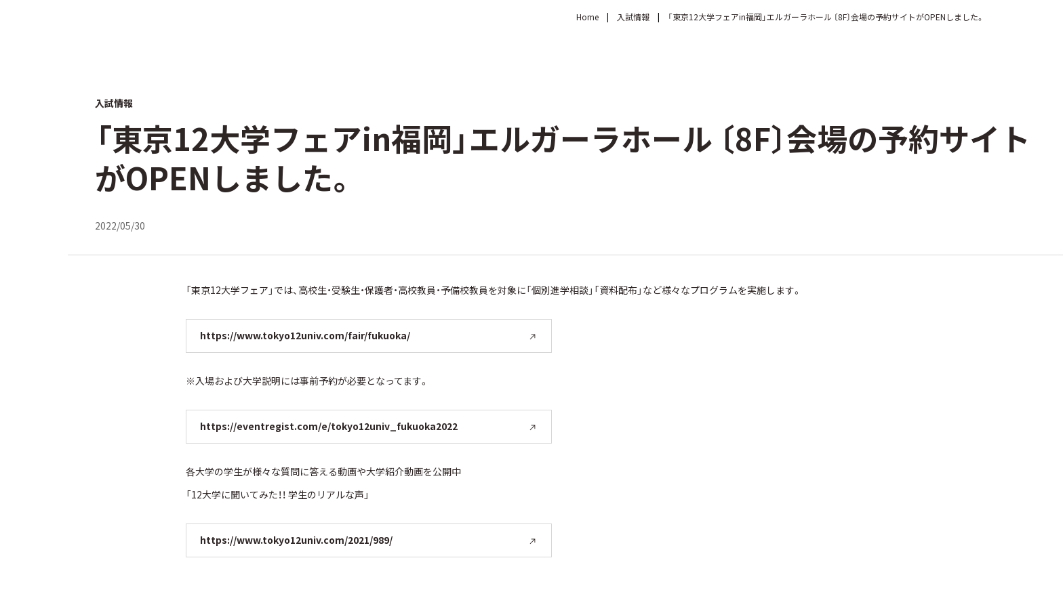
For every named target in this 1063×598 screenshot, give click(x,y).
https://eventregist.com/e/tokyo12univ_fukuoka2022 (329, 426)
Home (587, 16)
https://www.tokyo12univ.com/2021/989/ (296, 540)
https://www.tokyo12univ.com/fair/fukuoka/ (305, 335)
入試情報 (633, 16)
